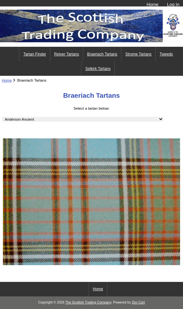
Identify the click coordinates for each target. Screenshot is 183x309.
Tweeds (166, 54)
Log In (173, 4)
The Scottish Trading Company (88, 302)
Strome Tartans (138, 54)
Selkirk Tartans (98, 68)
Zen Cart (138, 302)
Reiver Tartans (66, 54)
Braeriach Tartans (102, 54)
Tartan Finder (34, 54)
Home (153, 4)
